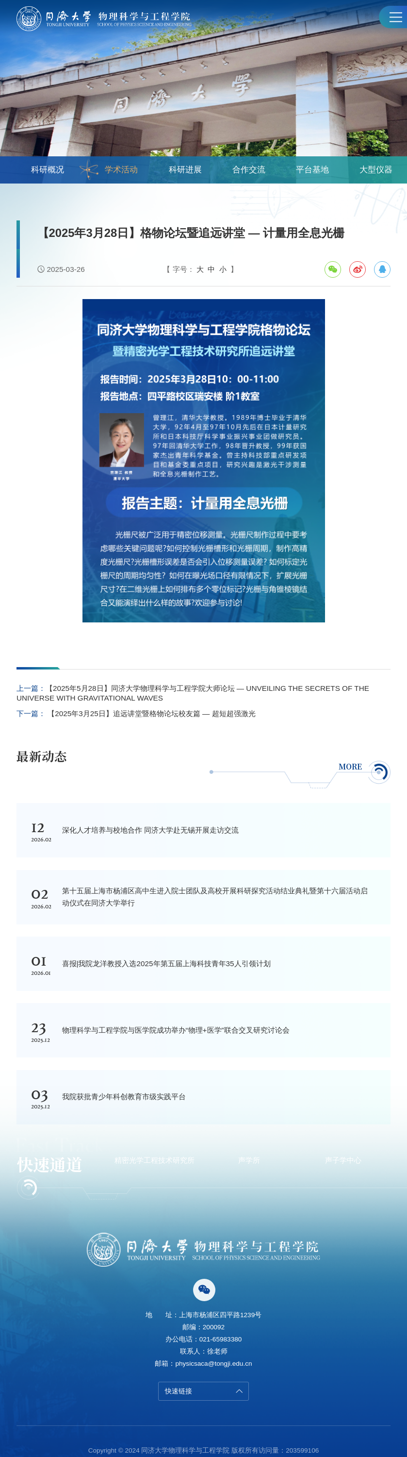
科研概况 (47, 169)
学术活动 (109, 170)
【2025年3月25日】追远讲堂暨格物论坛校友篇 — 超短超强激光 (151, 713)
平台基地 (312, 169)
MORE (363, 766)
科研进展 (185, 169)
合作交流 (248, 169)
